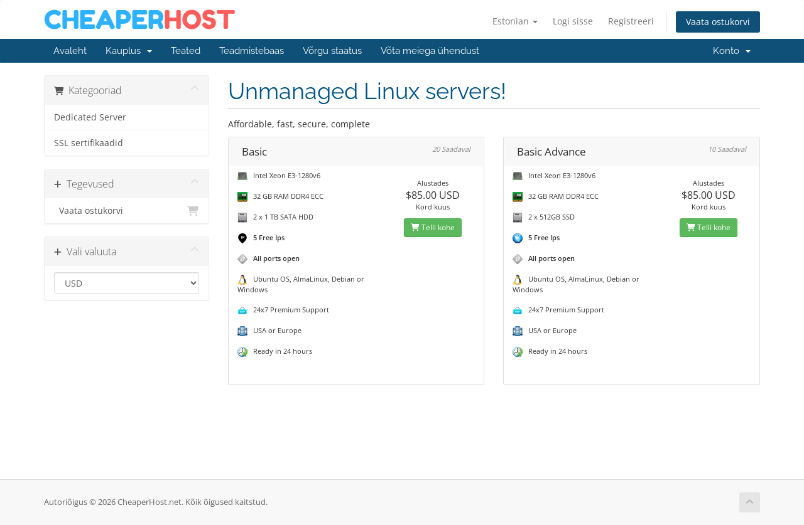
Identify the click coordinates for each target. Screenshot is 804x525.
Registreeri (631, 21)
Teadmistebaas (251, 50)
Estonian (515, 21)
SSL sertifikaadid (88, 143)
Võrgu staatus (332, 50)
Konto (732, 50)
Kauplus (129, 50)
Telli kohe (433, 227)
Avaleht (70, 50)
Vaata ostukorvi (718, 22)
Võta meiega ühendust (430, 50)
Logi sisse (573, 21)
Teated (185, 50)
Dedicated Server (90, 117)
